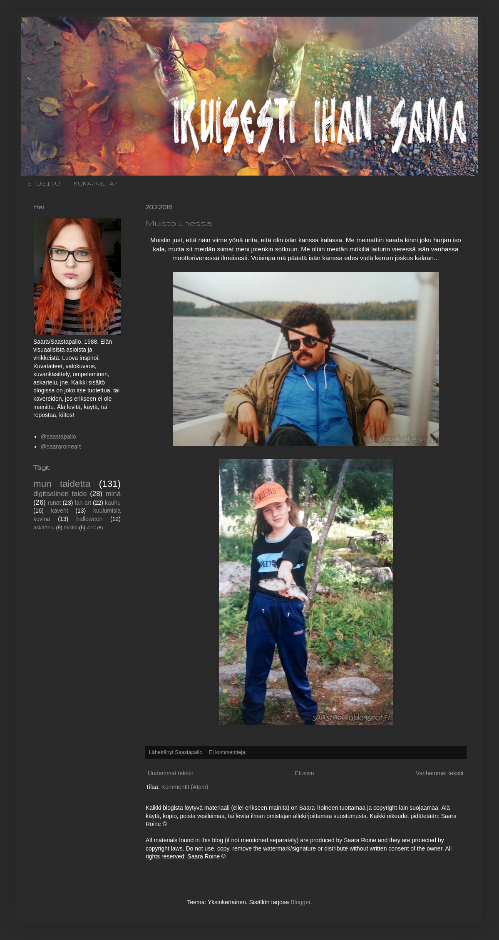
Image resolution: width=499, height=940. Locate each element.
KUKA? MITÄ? (95, 183)
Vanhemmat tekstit (440, 773)
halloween (89, 519)
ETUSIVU (43, 183)
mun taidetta (61, 484)
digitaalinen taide (60, 494)
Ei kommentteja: (228, 752)
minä (113, 494)
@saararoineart (61, 446)
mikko (71, 528)
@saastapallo (58, 436)
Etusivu (304, 773)
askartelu (44, 528)
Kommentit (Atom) (185, 787)
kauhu (113, 502)
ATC (91, 527)
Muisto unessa (179, 223)
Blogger (300, 902)
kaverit (59, 510)
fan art (82, 502)
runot (54, 502)
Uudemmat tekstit (170, 773)
